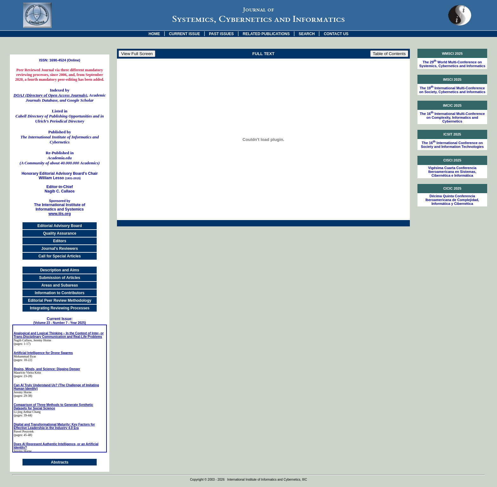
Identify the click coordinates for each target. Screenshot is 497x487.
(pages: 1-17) (22, 343)
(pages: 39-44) (23, 415)
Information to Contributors (60, 293)
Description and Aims (59, 270)
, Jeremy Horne (41, 340)
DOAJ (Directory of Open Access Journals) (50, 95)
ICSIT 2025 (452, 134)
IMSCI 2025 (452, 79)
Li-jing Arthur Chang (27, 412)
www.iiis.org (59, 214)
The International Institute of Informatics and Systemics (59, 205)
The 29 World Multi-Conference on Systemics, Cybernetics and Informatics (452, 64)
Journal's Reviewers (59, 248)
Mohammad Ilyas (25, 356)
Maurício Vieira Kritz (27, 372)
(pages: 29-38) (23, 395)
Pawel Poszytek (24, 431)
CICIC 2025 (452, 188)
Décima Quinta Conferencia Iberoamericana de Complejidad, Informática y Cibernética (452, 200)
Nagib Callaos (23, 340)
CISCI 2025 (452, 160)
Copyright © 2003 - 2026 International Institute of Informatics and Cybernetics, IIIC (248, 479)
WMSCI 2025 (452, 53)
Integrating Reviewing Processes (59, 308)
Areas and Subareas (59, 285)
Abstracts (59, 462)
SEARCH (307, 34)
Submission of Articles (59, 277)
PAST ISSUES (221, 34)
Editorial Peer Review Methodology (59, 300)
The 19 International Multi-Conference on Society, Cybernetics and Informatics (452, 90)
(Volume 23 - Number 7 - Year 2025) (59, 323)
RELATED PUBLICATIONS (266, 34)
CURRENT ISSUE (184, 34)
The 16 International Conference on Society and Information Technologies (452, 145)
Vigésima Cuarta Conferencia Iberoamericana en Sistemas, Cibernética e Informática (452, 171)
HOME (154, 34)
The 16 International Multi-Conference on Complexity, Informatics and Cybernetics (452, 117)
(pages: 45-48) (23, 435)
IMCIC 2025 (452, 105)
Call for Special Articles (59, 256)
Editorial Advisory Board (59, 226)
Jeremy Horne (22, 392)
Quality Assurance (59, 233)
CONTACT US (336, 34)
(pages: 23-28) (23, 376)
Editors (59, 241)
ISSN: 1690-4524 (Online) (59, 60)
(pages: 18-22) (23, 360)
